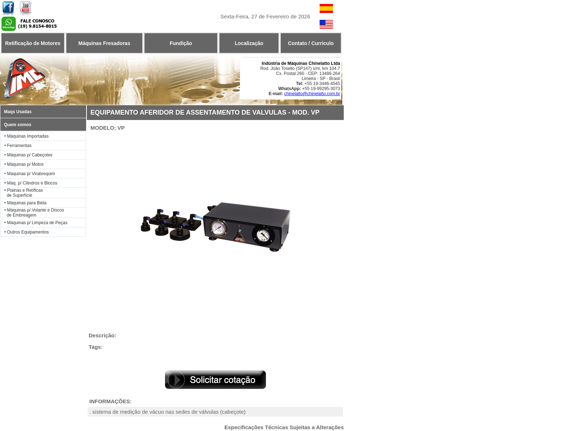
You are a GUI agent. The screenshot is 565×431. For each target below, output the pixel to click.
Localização (249, 43)
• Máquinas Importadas (26, 136)
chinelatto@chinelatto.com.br (312, 93)
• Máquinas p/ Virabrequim (29, 173)
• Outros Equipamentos (26, 232)
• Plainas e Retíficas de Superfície (22, 193)
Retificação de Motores (32, 43)
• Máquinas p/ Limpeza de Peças (35, 222)
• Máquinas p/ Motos (24, 164)
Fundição (181, 43)
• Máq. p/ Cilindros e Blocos (30, 183)
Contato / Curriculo (311, 43)
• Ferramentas (18, 145)
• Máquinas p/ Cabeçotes (28, 154)
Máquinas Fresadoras (104, 43)
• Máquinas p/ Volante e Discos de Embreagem (32, 213)
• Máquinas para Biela (25, 202)
